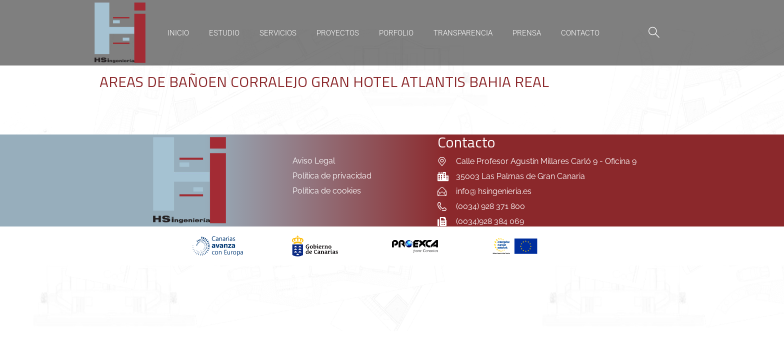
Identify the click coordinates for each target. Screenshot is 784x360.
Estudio (224, 33)
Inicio (178, 33)
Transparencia (463, 33)
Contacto (580, 33)
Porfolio (396, 33)
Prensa (526, 33)
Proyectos (337, 33)
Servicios (278, 33)
